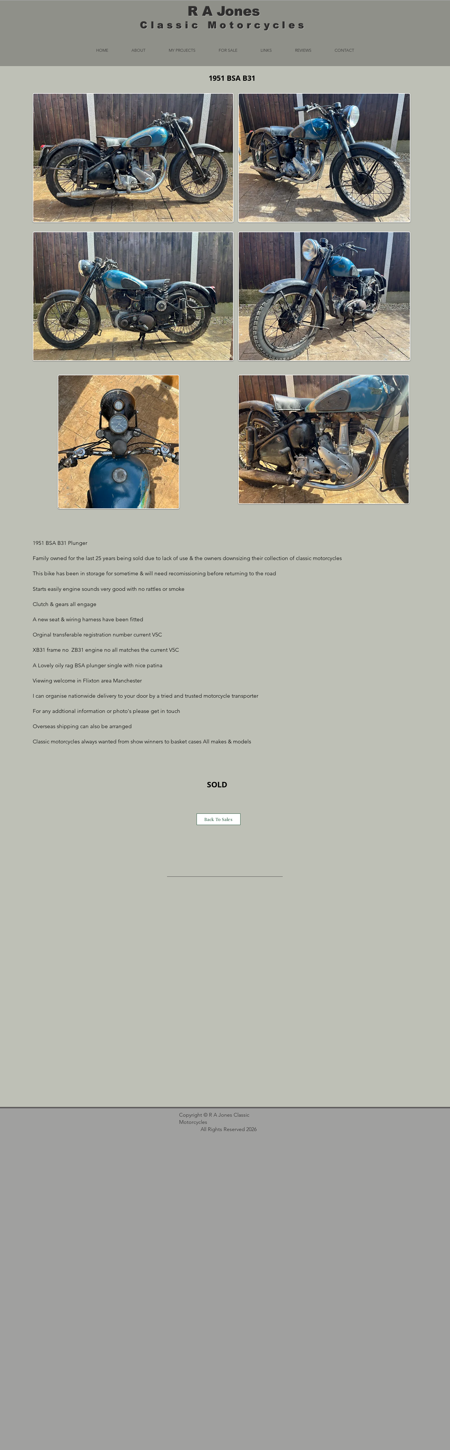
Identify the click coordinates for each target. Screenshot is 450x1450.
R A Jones (224, 11)
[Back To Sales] (218, 819)
